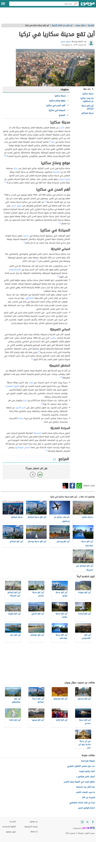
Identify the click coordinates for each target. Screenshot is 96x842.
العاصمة (56, 172)
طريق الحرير (16, 206)
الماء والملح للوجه (87, 771)
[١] (49, 141)
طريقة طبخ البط (88, 761)
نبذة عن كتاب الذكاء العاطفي (82, 803)
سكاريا (26, 236)
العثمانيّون (29, 298)
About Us (34, 831)
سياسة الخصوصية (31, 826)
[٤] (60, 223)
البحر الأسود (20, 408)
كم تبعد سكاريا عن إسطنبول (87, 99)
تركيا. (52, 142)
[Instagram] (82, 822)
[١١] (47, 450)
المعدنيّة (37, 433)
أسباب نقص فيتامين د (85, 776)
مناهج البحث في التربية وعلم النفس (79, 782)
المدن (61, 128)
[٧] (39, 351)
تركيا (16, 168)
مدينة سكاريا (88, 94)
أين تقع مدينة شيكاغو (87, 107)
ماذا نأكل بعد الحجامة (85, 787)
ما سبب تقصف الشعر (85, 792)
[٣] (45, 201)
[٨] (32, 358)
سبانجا (21, 418)
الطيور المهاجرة (13, 386)
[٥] (37, 260)
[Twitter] (88, 822)
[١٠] (41, 403)
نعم (40, 474)
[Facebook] (93, 822)
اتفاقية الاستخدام (9, 826)
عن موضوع (34, 821)
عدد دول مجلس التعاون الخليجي (81, 766)
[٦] (58, 276)
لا (32, 474)
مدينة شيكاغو (88, 113)
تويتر (65, 485)
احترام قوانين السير (86, 808)
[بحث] (75, 3)
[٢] (4, 155)
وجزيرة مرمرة (64, 179)
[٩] (61, 377)
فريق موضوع (11, 831)
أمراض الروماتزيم (22, 447)
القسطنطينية (15, 269)
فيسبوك (72, 485)
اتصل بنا (13, 821)
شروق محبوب (65, 41)
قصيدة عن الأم (88, 797)
